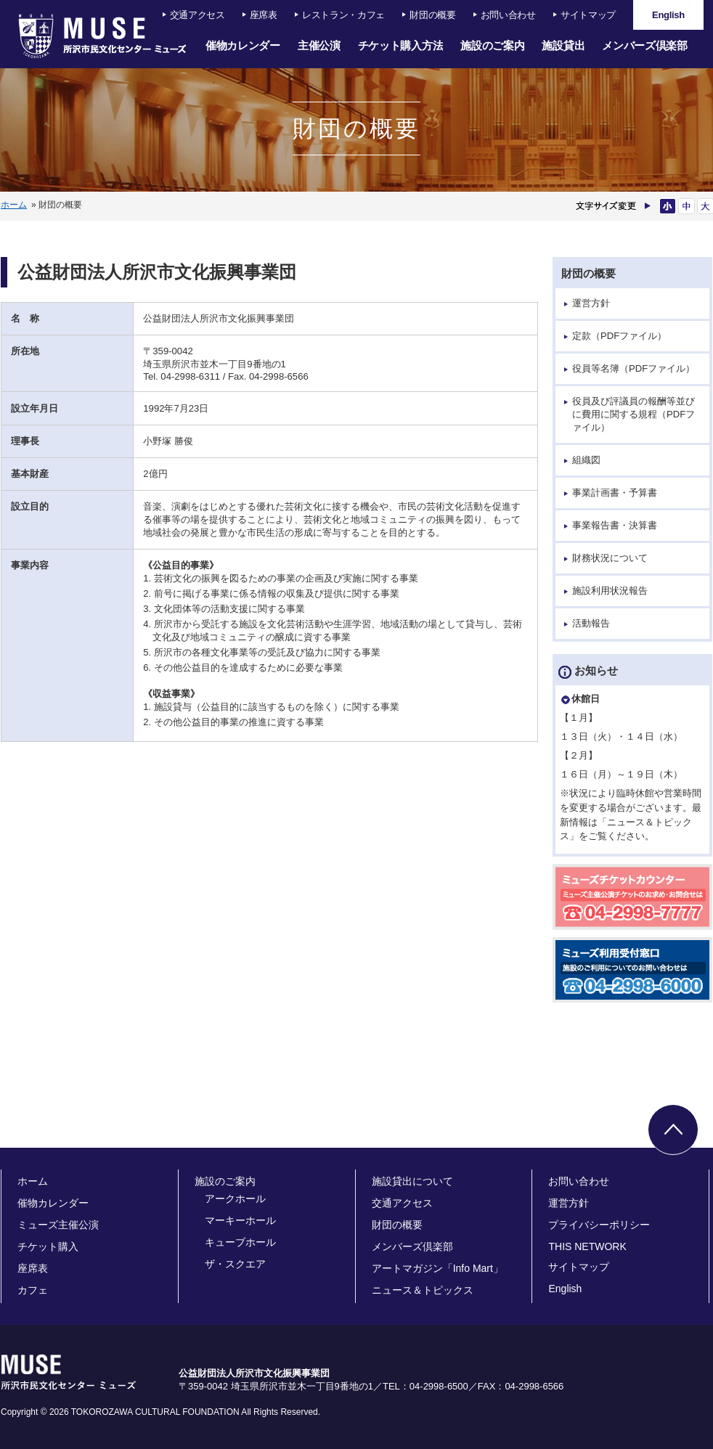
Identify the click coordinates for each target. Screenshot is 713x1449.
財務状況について (610, 557)
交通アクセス (197, 14)
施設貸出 (563, 45)
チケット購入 (47, 1246)
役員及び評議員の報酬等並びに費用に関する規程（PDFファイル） (633, 414)
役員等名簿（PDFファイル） (633, 368)
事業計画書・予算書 (614, 492)
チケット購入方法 (401, 45)
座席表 (263, 14)
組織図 (586, 459)
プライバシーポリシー (599, 1224)
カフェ (32, 1290)
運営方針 (591, 303)
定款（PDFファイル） (619, 335)
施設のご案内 (492, 45)
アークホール (235, 1198)
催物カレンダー (242, 45)
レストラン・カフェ (343, 14)
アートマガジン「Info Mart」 (437, 1268)
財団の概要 (433, 14)
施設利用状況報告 (610, 590)
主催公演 (319, 45)
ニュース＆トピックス (422, 1290)
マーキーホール (240, 1220)
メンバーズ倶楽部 (645, 45)
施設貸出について (412, 1181)
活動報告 (591, 623)
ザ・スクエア (235, 1264)
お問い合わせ (508, 14)
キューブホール (240, 1242)
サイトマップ (588, 14)
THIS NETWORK (587, 1246)
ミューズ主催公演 (58, 1224)
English (565, 1288)
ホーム (14, 205)
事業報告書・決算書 (614, 525)
